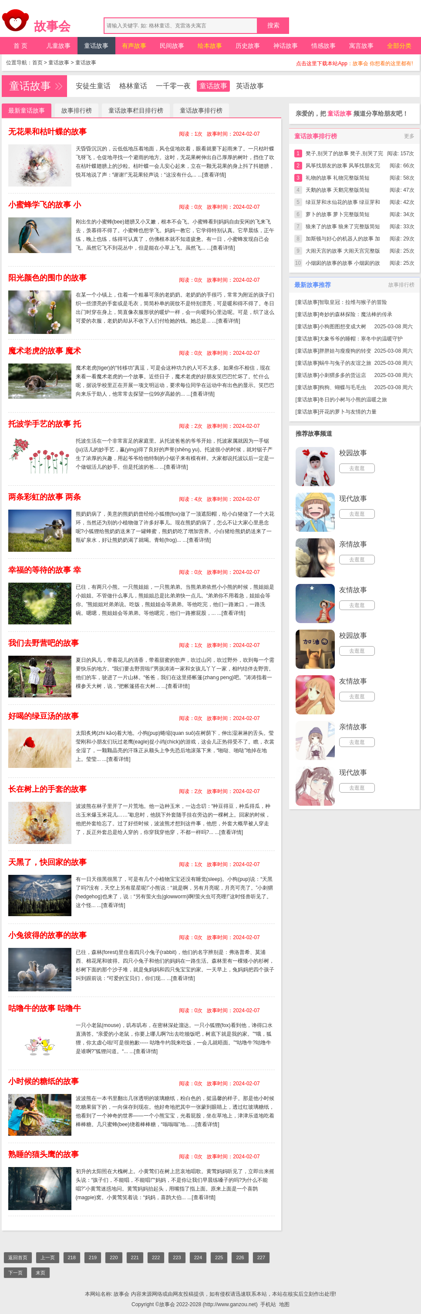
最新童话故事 (26, 110)
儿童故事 (58, 45)
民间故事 (172, 45)
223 (177, 1257)
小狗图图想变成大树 (342, 326)
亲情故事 (353, 544)
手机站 (268, 1304)
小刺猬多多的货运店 (342, 375)
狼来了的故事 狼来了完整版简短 (343, 226)
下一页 (15, 1272)
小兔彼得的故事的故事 (47, 935)
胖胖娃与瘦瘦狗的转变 (345, 351)
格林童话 (133, 86)
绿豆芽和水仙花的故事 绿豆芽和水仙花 (343, 203)
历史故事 (248, 45)
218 (72, 1257)
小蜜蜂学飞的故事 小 (44, 204)
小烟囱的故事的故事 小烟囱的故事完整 (343, 264)
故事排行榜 (76, 110)
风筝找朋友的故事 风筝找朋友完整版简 (343, 167)
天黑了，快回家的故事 (47, 862)
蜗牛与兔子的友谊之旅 (345, 363)
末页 (40, 1272)
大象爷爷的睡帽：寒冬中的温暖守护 (361, 339)
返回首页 (17, 1257)
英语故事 (250, 86)
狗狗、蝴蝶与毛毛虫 (342, 387)
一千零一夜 (173, 86)
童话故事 (96, 45)
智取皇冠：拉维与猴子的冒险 (353, 302)
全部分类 (399, 45)
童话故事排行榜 (201, 110)
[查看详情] (214, 175)
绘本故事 (210, 45)
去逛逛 (357, 468)
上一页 (47, 1257)
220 (114, 1257)
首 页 (20, 45)
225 (219, 1257)
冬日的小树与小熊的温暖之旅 (353, 400)
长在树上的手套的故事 (47, 789)
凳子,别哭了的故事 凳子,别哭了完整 (344, 155)
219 (93, 1257)
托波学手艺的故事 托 (44, 424)
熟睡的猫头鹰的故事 (43, 1154)
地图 (284, 1304)
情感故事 (323, 45)
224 (198, 1257)
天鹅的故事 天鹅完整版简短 (338, 190)
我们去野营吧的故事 (43, 643)
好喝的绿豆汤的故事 (43, 716)
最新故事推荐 (312, 284)
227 (261, 1257)
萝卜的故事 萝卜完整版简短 (338, 214)
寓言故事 (361, 45)
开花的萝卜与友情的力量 (348, 412)
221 (135, 1257)
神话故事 (285, 45)
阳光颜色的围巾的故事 (47, 277)
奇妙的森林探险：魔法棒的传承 (355, 314)
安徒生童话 (93, 86)
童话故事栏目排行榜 (135, 110)
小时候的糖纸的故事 (43, 1081)
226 (240, 1257)
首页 (37, 63)
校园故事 (353, 453)
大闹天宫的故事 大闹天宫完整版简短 (343, 252)
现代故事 (353, 498)
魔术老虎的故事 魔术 (44, 351)
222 (156, 1257)
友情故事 (353, 590)
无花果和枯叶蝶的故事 (47, 131)
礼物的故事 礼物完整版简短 (338, 178)
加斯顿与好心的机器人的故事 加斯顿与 (343, 240)
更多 (409, 136)
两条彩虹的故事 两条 (44, 497)
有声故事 (134, 45)
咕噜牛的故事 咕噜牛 (44, 1008)
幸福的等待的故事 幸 (44, 570)
